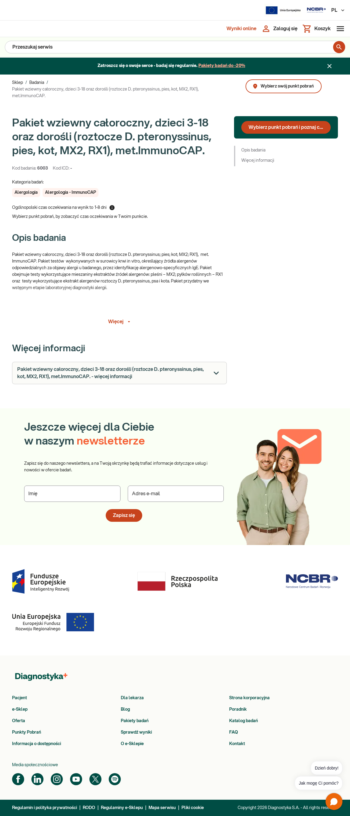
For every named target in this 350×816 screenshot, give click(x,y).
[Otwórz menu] (339, 29)
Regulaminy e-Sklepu (122, 808)
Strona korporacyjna (249, 698)
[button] (26, 192)
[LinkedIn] (37, 779)
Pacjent (19, 698)
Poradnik (238, 709)
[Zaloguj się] (279, 29)
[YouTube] (76, 779)
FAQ (233, 732)
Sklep (17, 83)
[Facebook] (18, 779)
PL (338, 10)
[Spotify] (115, 779)
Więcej (120, 322)
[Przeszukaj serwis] (169, 47)
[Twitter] (95, 779)
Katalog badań (243, 721)
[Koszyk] (316, 29)
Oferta (18, 721)
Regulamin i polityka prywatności (44, 808)
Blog (125, 709)
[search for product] (339, 47)
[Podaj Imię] (72, 494)
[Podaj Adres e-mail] (176, 494)
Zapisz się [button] (124, 515)
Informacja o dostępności (36, 744)
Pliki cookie (192, 808)
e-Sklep (19, 709)
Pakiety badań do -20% (221, 66)
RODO (89, 808)
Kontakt (237, 744)
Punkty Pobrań (26, 732)
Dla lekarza (132, 698)
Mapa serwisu (162, 808)
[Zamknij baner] (329, 66)
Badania (36, 83)
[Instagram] (57, 779)
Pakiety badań (135, 721)
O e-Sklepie (132, 744)
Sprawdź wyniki (136, 732)
